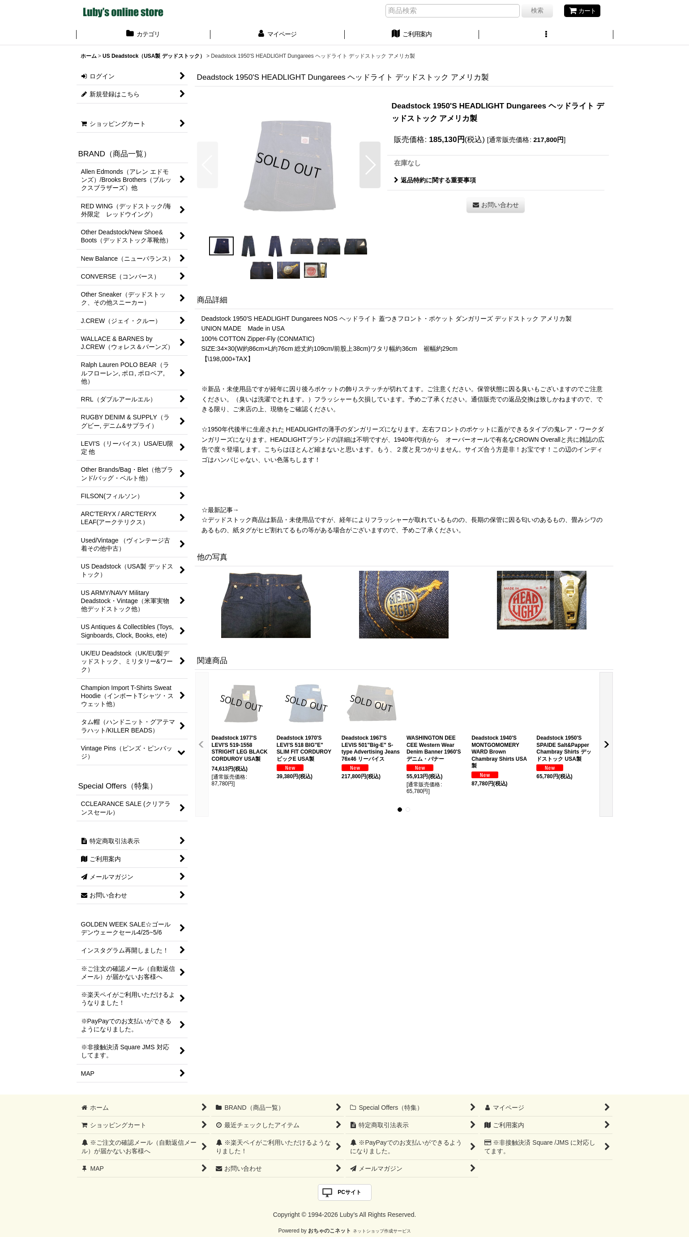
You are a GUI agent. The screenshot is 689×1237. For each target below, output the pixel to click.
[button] (546, 35)
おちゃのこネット (329, 1231)
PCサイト (349, 1192)
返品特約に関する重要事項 (435, 180)
